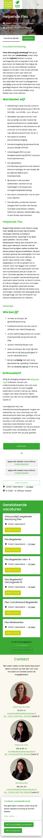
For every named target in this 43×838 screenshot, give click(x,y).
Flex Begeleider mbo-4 (17, 559)
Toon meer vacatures (21, 650)
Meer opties (10, 816)
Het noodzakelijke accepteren (19, 824)
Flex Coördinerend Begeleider (21, 602)
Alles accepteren (13, 830)
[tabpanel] (21, 271)
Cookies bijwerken (21, 464)
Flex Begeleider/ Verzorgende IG (14, 581)
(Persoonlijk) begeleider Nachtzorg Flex (18, 518)
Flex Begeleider (13, 539)
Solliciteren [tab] (28, 38)
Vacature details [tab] (11, 38)
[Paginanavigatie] (37, 4)
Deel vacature (21, 482)
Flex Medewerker (14, 622)
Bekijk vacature (12, 530)
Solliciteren (21, 446)
